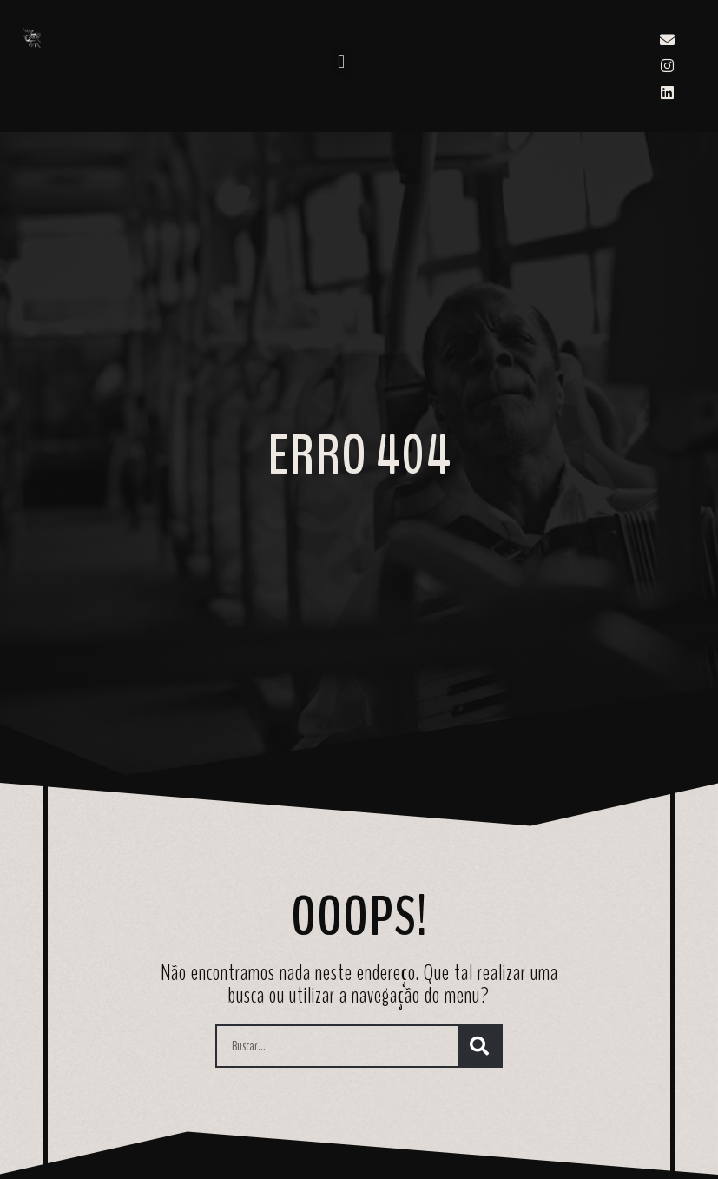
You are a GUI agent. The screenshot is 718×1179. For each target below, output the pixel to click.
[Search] (479, 1046)
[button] (341, 61)
